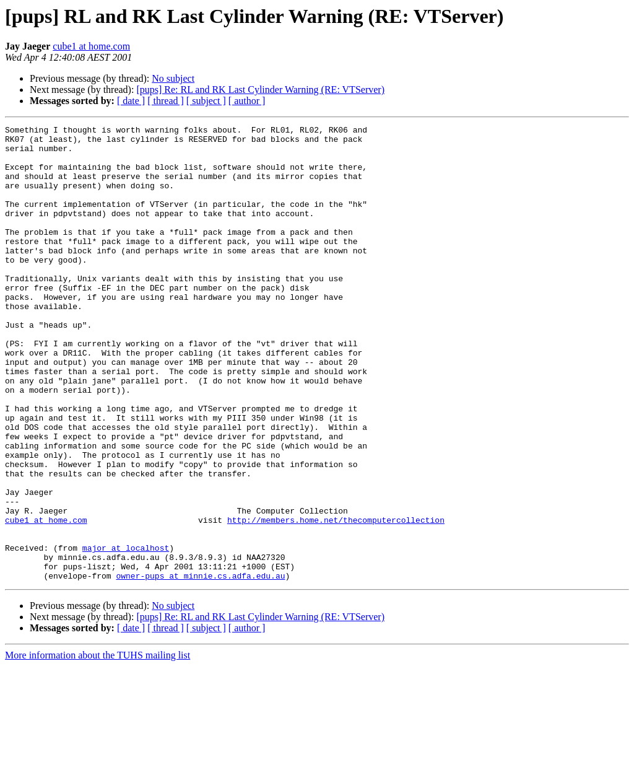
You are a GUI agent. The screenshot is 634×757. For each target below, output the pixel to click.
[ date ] (131, 100)
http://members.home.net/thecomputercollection (336, 599)
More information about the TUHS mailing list (97, 746)
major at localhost (125, 633)
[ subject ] (206, 100)
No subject (173, 78)
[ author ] (247, 100)
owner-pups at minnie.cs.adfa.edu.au (200, 666)
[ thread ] (165, 100)
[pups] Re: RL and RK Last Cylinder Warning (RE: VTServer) (260, 89)
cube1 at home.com (91, 46)
